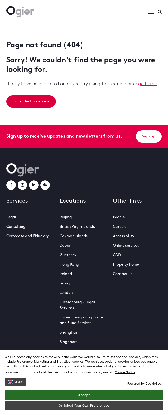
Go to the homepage (31, 101)
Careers (119, 227)
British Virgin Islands (77, 227)
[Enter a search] (160, 12)
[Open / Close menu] (151, 12)
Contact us (122, 274)
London (66, 293)
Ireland (66, 274)
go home (147, 84)
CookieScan (154, 383)
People (119, 217)
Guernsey (68, 255)
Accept (84, 395)
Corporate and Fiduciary (27, 236)
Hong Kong (69, 265)
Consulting (15, 227)
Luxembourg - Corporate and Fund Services (81, 320)
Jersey (65, 283)
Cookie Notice (125, 372)
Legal (11, 217)
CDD (117, 255)
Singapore (69, 342)
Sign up (148, 136)
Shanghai (68, 333)
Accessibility (123, 236)
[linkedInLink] (34, 185)
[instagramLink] (22, 185)
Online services (126, 246)
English (15, 382)
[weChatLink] (45, 185)
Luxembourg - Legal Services (77, 305)
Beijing (66, 217)
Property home (126, 265)
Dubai (65, 246)
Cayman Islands (74, 236)
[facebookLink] (11, 185)
